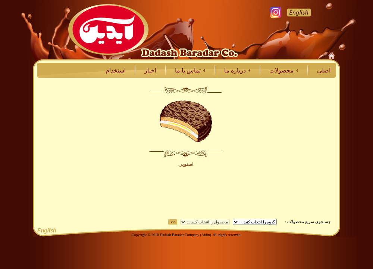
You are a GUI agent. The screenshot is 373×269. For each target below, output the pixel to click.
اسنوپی (186, 164)
